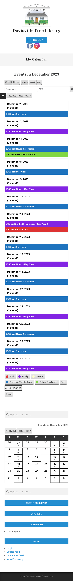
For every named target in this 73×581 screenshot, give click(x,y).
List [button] (16, 83)
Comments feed (15, 555)
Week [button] (32, 82)
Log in (10, 548)
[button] (11, 95)
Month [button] (25, 82)
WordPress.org (15, 558)
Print (8, 395)
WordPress (49, 576)
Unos (33, 576)
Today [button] (20, 96)
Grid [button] (8, 83)
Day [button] (39, 82)
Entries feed (13, 551)
